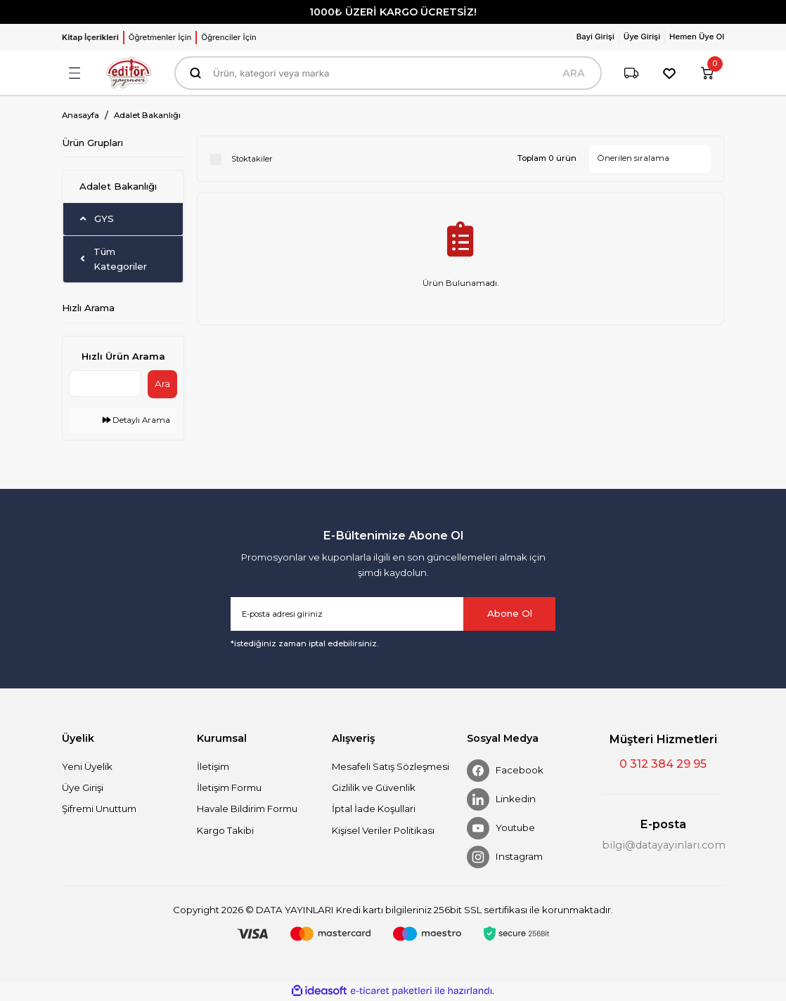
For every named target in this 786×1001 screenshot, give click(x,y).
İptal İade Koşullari (373, 808)
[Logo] (129, 73)
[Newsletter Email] (393, 614)
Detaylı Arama (136, 420)
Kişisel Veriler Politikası (383, 830)
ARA (573, 73)
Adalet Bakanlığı (147, 115)
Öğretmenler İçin (160, 37)
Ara (162, 383)
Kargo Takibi (225, 830)
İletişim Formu (229, 787)
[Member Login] (597, 37)
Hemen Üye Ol (696, 36)
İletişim (213, 766)
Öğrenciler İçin (228, 37)
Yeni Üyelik (87, 766)
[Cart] (707, 73)
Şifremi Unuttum (99, 808)
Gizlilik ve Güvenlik (373, 787)
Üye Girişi (82, 787)
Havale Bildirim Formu (247, 808)
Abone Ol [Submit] (509, 613)
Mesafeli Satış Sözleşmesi (390, 766)
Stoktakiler (252, 159)
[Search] (388, 73)
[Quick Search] (105, 383)
